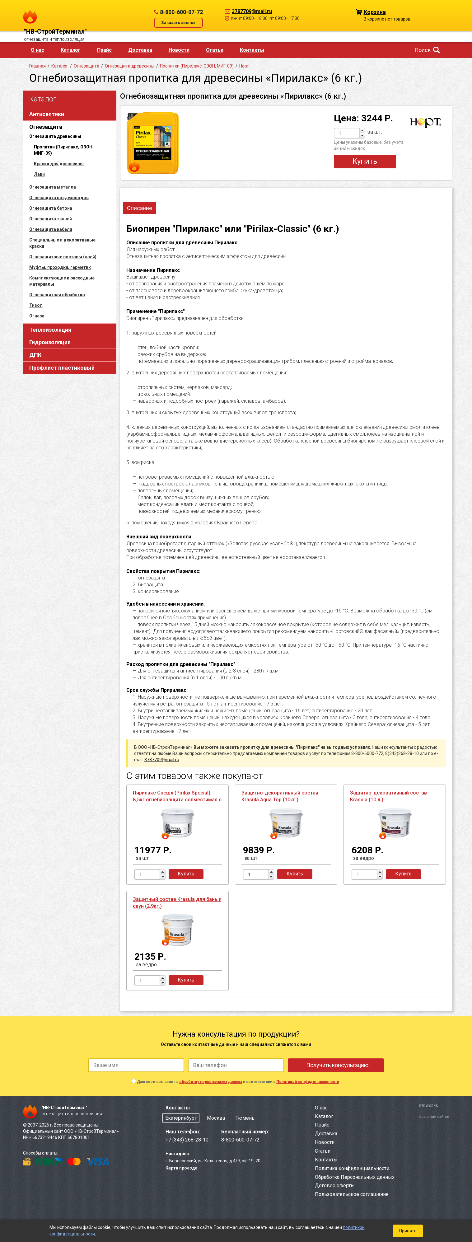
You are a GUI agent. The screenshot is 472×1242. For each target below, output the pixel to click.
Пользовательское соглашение (352, 1194)
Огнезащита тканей (50, 218)
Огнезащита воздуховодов (59, 197)
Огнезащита (45, 127)
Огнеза (36, 315)
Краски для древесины (59, 163)
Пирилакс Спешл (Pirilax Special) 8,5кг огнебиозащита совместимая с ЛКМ (177, 799)
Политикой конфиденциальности (307, 1082)
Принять (408, 1230)
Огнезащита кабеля (50, 229)
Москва (216, 1118)
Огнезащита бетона (50, 208)
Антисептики (46, 114)
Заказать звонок (178, 22)
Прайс (104, 50)
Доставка (140, 50)
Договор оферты (335, 1185)
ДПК (35, 355)
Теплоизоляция (50, 329)
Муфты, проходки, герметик (60, 267)
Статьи (214, 50)
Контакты (252, 50)
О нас (37, 50)
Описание (139, 208)
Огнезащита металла (52, 187)
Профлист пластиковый (62, 367)
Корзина (375, 12)
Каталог (71, 50)
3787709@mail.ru (252, 11)
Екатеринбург (181, 1118)
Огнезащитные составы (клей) (62, 256)
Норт (244, 65)
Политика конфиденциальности (352, 1168)
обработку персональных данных (210, 1082)
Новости (179, 50)
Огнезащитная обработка (57, 294)
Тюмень (245, 1118)
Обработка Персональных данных (355, 1177)
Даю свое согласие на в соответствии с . (238, 1082)
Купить (365, 161)
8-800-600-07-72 (181, 12)
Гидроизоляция (50, 342)
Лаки (39, 174)
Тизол (36, 305)
